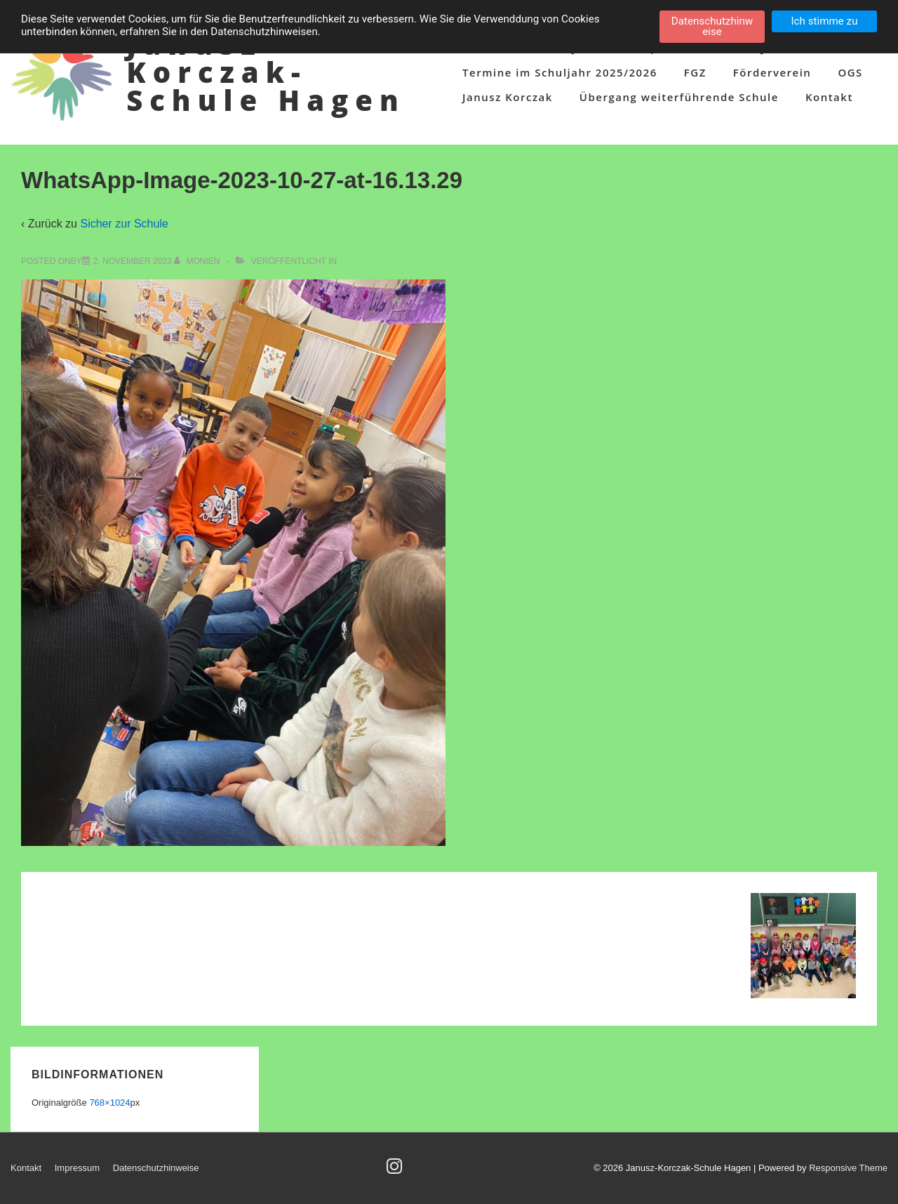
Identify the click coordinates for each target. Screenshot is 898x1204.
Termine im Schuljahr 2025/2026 (559, 72)
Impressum (77, 1168)
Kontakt (829, 97)
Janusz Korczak (507, 97)
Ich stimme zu (824, 21)
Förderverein (772, 72)
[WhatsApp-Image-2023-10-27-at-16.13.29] (132, 261)
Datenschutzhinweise (156, 1168)
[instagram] (396, 1170)
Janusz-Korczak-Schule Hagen (266, 72)
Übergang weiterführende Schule (679, 97)
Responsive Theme (848, 1168)
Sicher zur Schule (124, 224)
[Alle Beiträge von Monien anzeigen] (198, 261)
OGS (850, 72)
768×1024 (109, 1102)
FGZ (695, 72)
